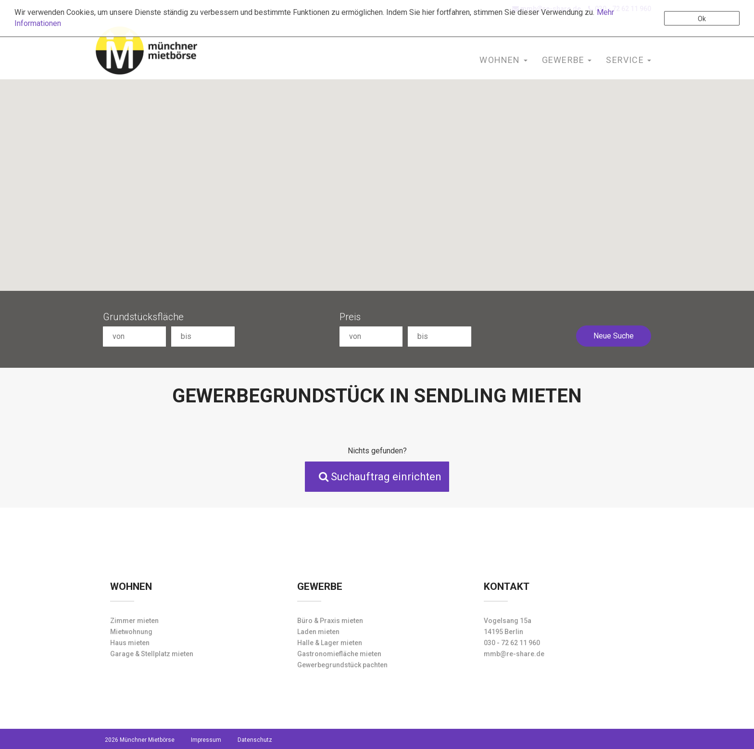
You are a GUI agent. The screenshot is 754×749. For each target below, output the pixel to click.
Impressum (206, 740)
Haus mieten (130, 643)
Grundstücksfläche (143, 317)
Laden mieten (318, 632)
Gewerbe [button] (567, 60)
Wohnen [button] (503, 60)
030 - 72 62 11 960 (512, 643)
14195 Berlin (503, 632)
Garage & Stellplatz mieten (151, 654)
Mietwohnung (131, 632)
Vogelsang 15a (507, 620)
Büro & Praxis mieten (330, 620)
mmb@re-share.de (514, 654)
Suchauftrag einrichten (380, 477)
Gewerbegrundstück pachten (342, 665)
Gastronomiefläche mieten (339, 654)
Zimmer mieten (134, 620)
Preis (350, 317)
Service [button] (628, 60)
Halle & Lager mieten (329, 643)
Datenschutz (255, 740)
